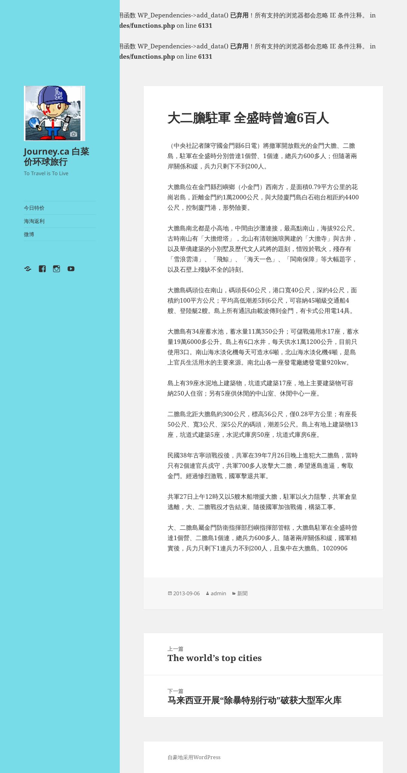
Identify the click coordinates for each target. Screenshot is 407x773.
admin (218, 593)
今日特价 (34, 207)
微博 (29, 234)
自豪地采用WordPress (194, 757)
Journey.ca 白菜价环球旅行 (56, 156)
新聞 (242, 593)
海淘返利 (34, 221)
